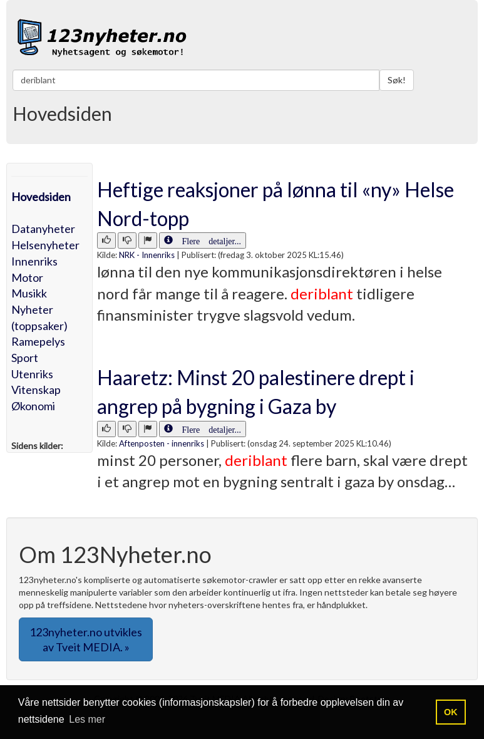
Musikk (29, 293)
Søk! (397, 80)
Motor (27, 277)
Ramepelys (38, 341)
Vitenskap (36, 389)
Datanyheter (43, 228)
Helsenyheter (45, 245)
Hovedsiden (41, 197)
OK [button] (451, 712)
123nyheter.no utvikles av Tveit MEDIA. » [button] (85, 639)
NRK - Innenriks (147, 255)
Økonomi (33, 406)
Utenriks (32, 374)
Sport (24, 357)
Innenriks (34, 261)
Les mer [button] (87, 719)
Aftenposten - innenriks (161, 443)
